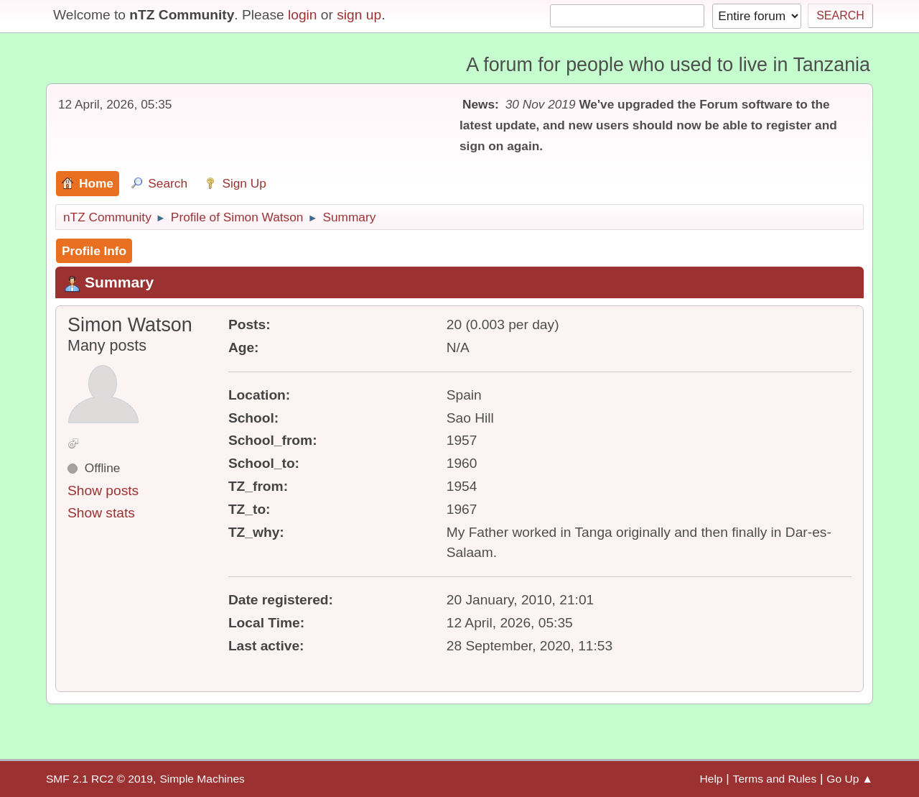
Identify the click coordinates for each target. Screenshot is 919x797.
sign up (359, 14)
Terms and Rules (775, 779)
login (302, 14)
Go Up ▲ (849, 779)
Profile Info (94, 251)
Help (711, 779)
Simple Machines (201, 779)
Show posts (103, 490)
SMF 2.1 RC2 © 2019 (99, 779)
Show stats (101, 512)
